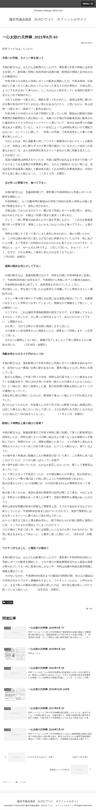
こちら (24, 48)
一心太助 (7, 602)
